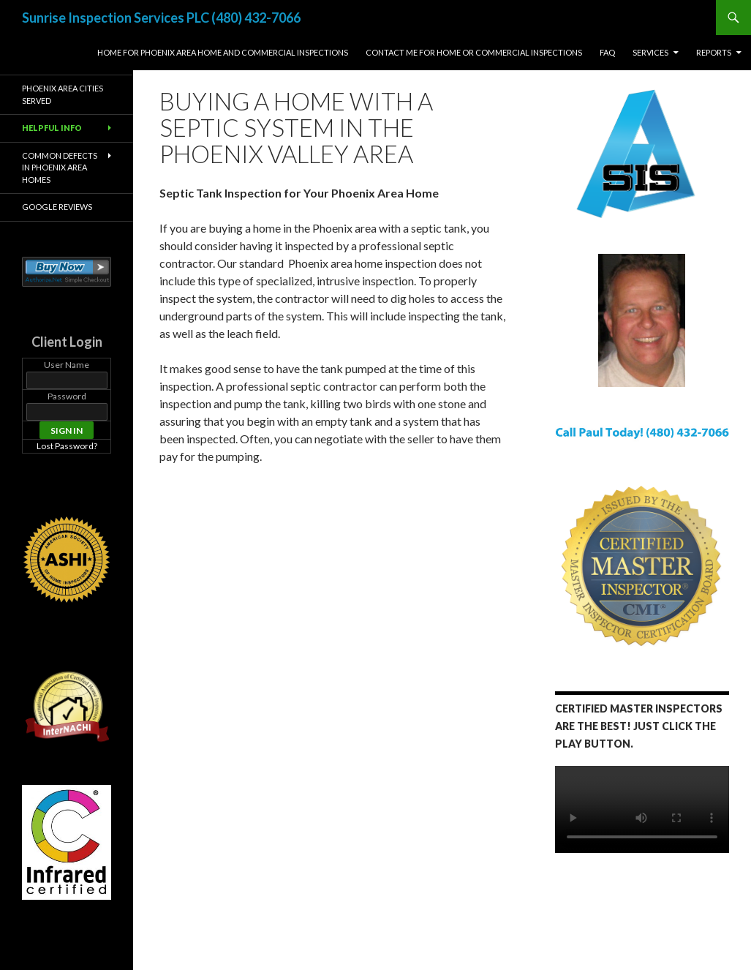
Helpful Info (52, 127)
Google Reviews (57, 206)
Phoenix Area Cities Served (62, 94)
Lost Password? (67, 445)
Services (650, 52)
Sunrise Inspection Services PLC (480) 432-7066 (161, 18)
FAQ (607, 52)
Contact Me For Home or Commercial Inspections (474, 52)
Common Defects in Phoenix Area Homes (59, 167)
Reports (713, 52)
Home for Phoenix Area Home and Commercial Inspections (222, 52)
